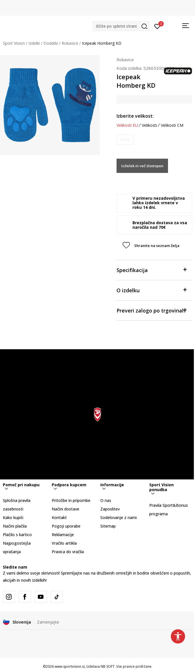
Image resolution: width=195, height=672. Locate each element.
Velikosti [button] (149, 125)
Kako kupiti (13, 517)
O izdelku (151, 290)
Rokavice (70, 43)
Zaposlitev (110, 509)
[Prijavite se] (157, 26)
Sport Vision (14, 43)
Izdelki (34, 43)
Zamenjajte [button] (48, 622)
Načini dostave (65, 509)
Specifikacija (151, 269)
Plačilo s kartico (17, 534)
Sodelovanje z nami (118, 517)
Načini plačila (15, 526)
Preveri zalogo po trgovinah (151, 310)
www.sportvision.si (70, 666)
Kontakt (59, 517)
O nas (105, 500)
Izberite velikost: (135, 116)
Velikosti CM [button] (172, 125)
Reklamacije (63, 534)
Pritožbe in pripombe (71, 500)
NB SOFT (108, 666)
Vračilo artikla (64, 543)
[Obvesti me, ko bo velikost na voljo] (125, 139)
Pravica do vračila (68, 551)
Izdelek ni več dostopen (142, 165)
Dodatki (50, 43)
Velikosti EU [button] (127, 125)
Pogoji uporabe (66, 526)
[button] (121, 26)
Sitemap (108, 526)
